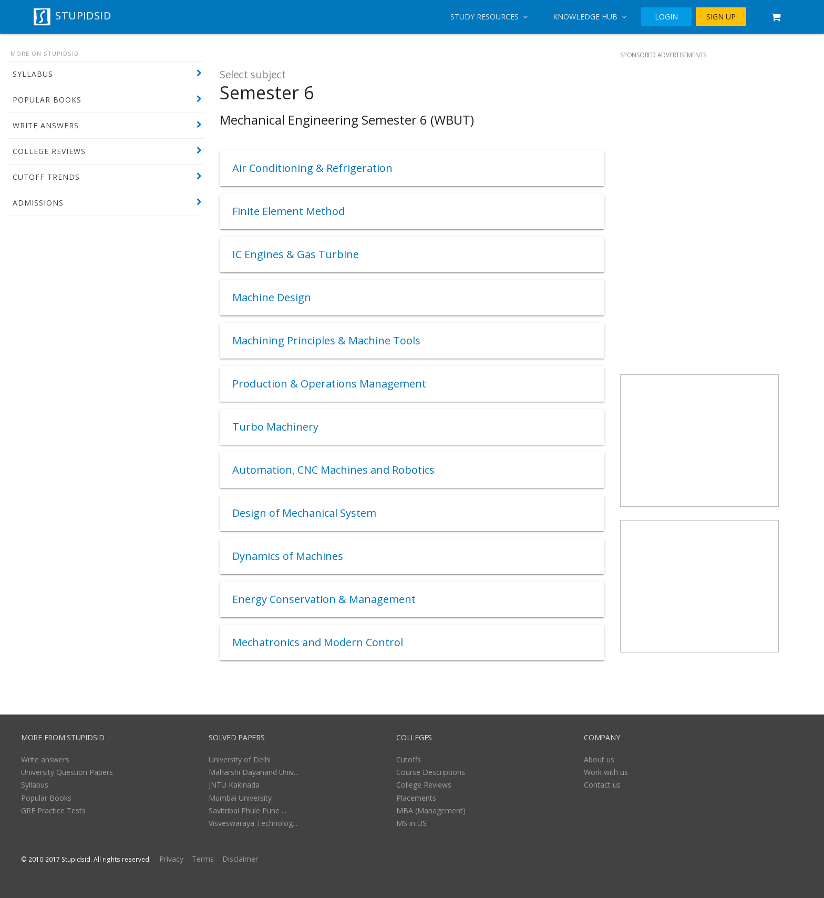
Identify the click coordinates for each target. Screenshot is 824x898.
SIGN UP (721, 16)
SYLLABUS (33, 74)
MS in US (411, 823)
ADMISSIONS (38, 203)
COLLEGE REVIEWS (49, 151)
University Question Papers (67, 772)
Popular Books (46, 798)
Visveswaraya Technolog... (253, 823)
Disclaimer (240, 859)
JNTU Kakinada (234, 785)
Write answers (45, 759)
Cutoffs (408, 759)
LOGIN (666, 16)
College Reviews (423, 785)
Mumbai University (240, 798)
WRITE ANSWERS (46, 125)
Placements (416, 798)
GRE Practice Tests (53, 810)
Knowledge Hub (589, 17)
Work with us (606, 772)
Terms (203, 859)
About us (599, 759)
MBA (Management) (431, 810)
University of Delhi (240, 759)
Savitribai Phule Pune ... (247, 810)
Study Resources (489, 17)
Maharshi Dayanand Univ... (253, 772)
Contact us (602, 785)
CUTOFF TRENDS (46, 177)
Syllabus (34, 785)
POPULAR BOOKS (47, 100)
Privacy (171, 859)
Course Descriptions (430, 772)
